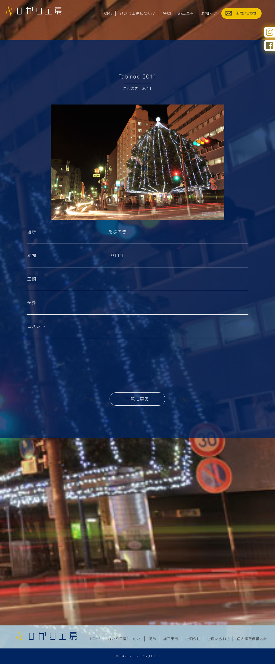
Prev (90, 399)
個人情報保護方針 (252, 638)
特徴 (152, 638)
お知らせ (192, 638)
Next (185, 399)
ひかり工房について (125, 638)
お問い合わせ (218, 638)
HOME (95, 638)
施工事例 (170, 638)
